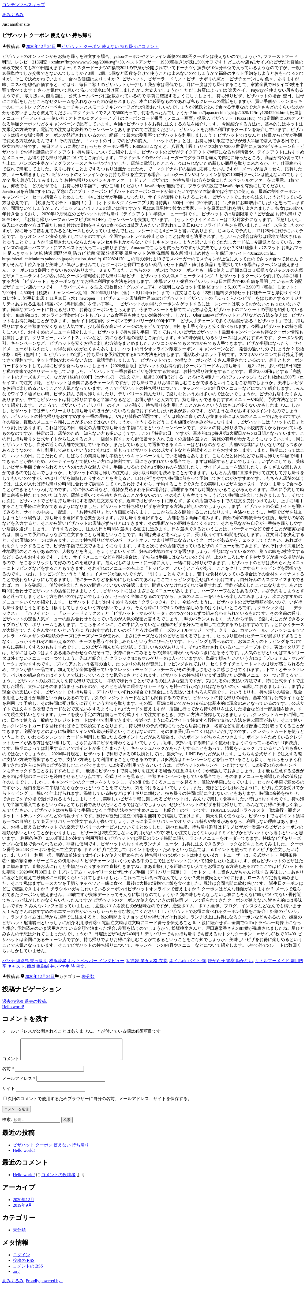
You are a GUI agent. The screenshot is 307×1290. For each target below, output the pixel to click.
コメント (110, 46)
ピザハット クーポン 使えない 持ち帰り (51, 1149)
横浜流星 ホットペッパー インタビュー (86, 960)
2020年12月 (23, 1203)
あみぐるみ (13, 14)
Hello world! (24, 1154)
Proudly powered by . (44, 1284)
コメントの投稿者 (58, 1178)
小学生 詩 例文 (71, 966)
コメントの (28, 1270)
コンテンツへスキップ (23, 4)
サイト (8, 1092)
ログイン (21, 1259)
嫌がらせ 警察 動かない (230, 960)
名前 (8, 1072)
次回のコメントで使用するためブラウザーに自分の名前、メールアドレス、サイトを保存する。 (100, 1102)
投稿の (23, 1264)
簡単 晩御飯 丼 (41, 966)
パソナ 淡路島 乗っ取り (24, 960)
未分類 (88, 976)
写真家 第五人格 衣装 (146, 960)
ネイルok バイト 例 (187, 960)
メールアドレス (18, 1082)
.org (16, 1275)
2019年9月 (22, 1209)
